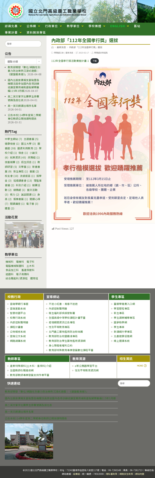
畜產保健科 (28, 270)
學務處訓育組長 (101, 52)
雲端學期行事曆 (19, 304)
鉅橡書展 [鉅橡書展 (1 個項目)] (20, 199)
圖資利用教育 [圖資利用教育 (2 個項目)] (27, 148)
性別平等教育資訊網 (87, 370)
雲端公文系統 (18, 336)
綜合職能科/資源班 (17, 278)
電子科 (30, 261)
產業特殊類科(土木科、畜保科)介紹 (30, 366)
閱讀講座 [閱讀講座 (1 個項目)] (17, 204)
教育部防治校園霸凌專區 (63, 336)
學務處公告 (59, 52)
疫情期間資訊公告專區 (62, 322)
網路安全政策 (126, 473)
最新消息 (69, 52)
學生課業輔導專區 (124, 318)
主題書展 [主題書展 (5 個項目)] (31, 139)
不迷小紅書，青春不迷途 (63, 304)
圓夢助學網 (120, 322)
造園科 (10, 274)
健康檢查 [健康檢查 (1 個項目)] (12, 143)
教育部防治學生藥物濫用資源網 (67, 341)
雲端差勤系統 (18, 308)
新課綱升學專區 (123, 331)
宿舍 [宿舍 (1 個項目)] (23, 153)
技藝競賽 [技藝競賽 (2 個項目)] (12, 162)
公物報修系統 (18, 331)
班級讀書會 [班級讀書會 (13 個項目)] (22, 180)
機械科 (10, 261)
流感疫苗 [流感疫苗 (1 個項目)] (27, 176)
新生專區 (119, 313)
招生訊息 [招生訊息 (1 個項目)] (28, 162)
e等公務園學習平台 (86, 366)
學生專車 (119, 327)
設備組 (76, 473)
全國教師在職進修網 (22, 370)
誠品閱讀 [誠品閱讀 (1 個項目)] (28, 194)
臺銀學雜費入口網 (124, 304)
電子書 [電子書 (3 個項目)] (32, 204)
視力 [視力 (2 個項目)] (14, 194)
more (128, 366)
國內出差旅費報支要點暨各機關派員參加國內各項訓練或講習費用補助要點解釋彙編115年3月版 (23, 85)
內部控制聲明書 (19, 322)
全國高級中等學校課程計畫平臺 (67, 318)
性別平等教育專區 (59, 327)
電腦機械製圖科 (15, 266)
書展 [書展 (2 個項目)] (34, 171)
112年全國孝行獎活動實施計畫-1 (70, 61)
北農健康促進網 (123, 336)
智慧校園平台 (18, 313)
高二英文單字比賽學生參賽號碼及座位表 (28, 405)
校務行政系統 (18, 318)
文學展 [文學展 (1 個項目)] (25, 167)
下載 (95, 60)
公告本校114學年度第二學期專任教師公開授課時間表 (24, 116)
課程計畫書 (16, 327)
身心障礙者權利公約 (60, 345)
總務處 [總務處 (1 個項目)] (19, 190)
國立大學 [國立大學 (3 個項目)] (28, 143)
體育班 (34, 278)
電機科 (20, 261)
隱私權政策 (111, 473)
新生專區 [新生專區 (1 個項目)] (20, 171)
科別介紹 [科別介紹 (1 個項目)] (23, 185)
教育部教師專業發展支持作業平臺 (29, 375)
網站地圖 (139, 473)
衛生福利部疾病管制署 (62, 313)
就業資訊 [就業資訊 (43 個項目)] (18, 157)
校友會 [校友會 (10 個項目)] (11, 176)
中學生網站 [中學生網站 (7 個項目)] (13, 139)
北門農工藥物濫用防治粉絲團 (66, 331)
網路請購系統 (18, 341)
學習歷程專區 (122, 308)
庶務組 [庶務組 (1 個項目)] (34, 157)
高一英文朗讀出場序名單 (22, 106)
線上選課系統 (122, 341)
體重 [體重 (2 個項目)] (9, 208)
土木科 (30, 266)
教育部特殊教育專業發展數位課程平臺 (71, 350)
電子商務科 (22, 274)
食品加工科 (12, 270)
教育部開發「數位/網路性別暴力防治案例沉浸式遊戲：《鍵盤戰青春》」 (24, 70)
